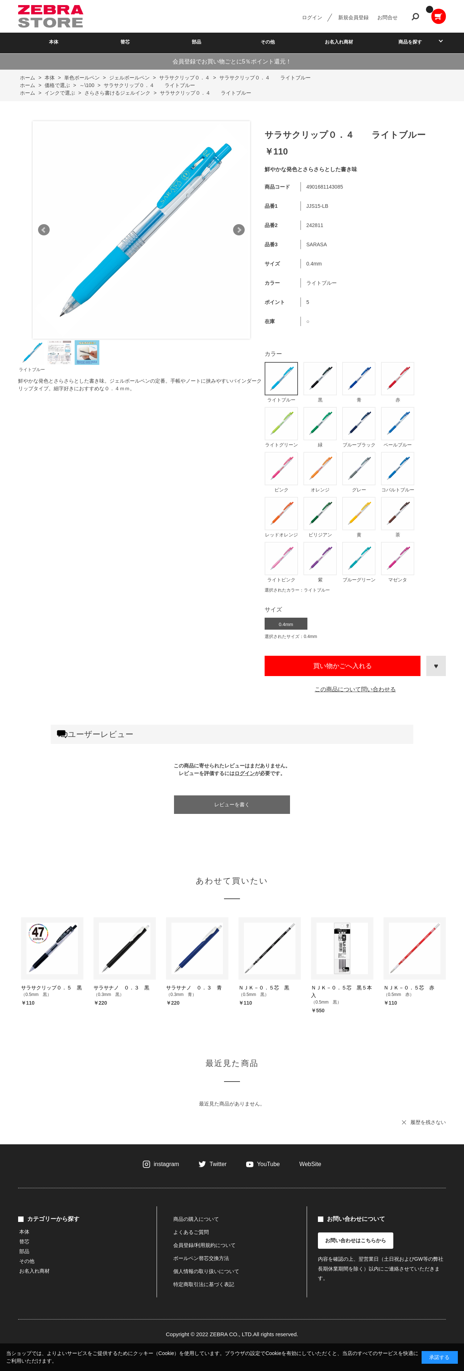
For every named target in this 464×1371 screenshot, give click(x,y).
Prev (44, 230)
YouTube (268, 1164)
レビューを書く (232, 804)
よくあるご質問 (191, 1232)
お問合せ (387, 17)
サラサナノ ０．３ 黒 (121, 988)
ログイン (312, 17)
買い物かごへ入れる (342, 666)
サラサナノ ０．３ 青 (194, 988)
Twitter (218, 1164)
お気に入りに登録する (436, 666)
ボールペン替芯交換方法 (201, 1258)
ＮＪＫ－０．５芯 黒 (264, 988)
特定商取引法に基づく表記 (203, 1284)
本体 (53, 42)
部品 (196, 42)
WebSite (310, 1164)
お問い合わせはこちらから (355, 1240)
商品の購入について (196, 1219)
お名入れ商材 (339, 42)
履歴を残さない (428, 1122)
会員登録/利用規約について (204, 1245)
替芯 (125, 42)
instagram (166, 1164)
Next (239, 230)
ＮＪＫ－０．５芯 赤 (409, 988)
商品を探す (410, 42)
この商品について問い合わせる (355, 689)
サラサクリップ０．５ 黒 (51, 988)
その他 (268, 42)
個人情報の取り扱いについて (206, 1271)
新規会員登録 (353, 17)
